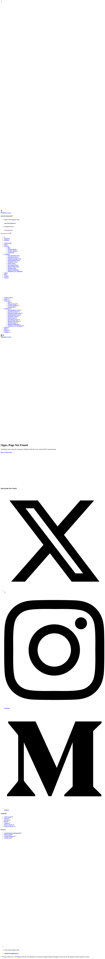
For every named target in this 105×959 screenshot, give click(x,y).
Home (6, 244)
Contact (6, 277)
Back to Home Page (6, 452)
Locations (7, 254)
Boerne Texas (11, 263)
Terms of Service (9, 826)
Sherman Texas (12, 268)
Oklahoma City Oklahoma (15, 271)
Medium (6, 240)
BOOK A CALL (6, 212)
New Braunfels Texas (14, 255)
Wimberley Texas (12, 262)
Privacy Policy (9, 824)
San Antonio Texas (13, 265)
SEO (9, 247)
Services (6, 246)
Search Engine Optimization (12, 833)
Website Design (12, 249)
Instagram (7, 238)
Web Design (8, 834)
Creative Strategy (12, 251)
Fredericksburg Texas (14, 260)
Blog (5, 274)
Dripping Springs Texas (14, 258)
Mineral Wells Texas (13, 266)
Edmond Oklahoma (13, 269)
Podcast (6, 276)
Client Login (7, 243)
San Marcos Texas (13, 257)
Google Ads (11, 252)
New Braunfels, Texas (8, 230)
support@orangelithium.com (10, 223)
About (6, 273)
